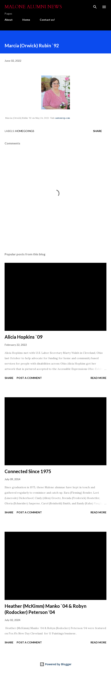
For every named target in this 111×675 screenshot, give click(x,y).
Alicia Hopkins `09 (23, 337)
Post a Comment (29, 377)
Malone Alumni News (33, 7)
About (9, 19)
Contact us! (47, 19)
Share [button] (97, 131)
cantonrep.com (62, 118)
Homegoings (24, 131)
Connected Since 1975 (28, 471)
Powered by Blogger (55, 664)
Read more (98, 377)
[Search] (95, 7)
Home (26, 19)
